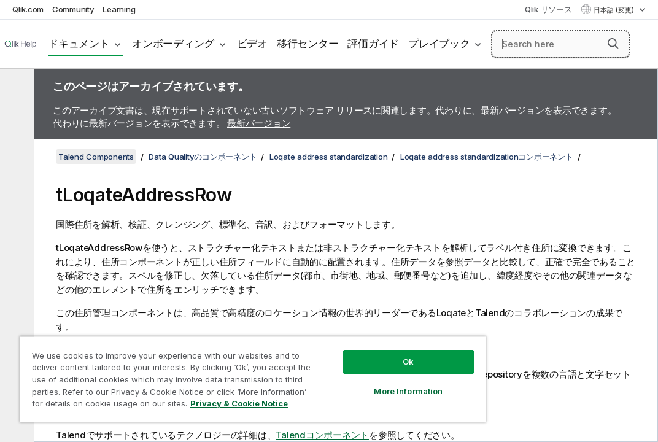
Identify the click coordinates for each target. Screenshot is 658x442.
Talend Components (96, 156)
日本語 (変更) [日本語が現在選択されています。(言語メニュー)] (615, 10)
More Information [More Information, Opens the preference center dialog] (336, 369)
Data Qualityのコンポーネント (203, 156)
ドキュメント (79, 43)
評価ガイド (373, 43)
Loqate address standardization (328, 156)
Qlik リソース (548, 9)
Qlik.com (28, 9)
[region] (210, 368)
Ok (336, 340)
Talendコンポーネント (322, 435)
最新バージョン (258, 123)
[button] (613, 43)
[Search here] (560, 44)
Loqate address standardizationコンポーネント (486, 156)
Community (73, 9)
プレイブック (439, 43)
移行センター (308, 43)
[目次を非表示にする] (15, 88)
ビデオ (252, 43)
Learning (119, 9)
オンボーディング (173, 43)
